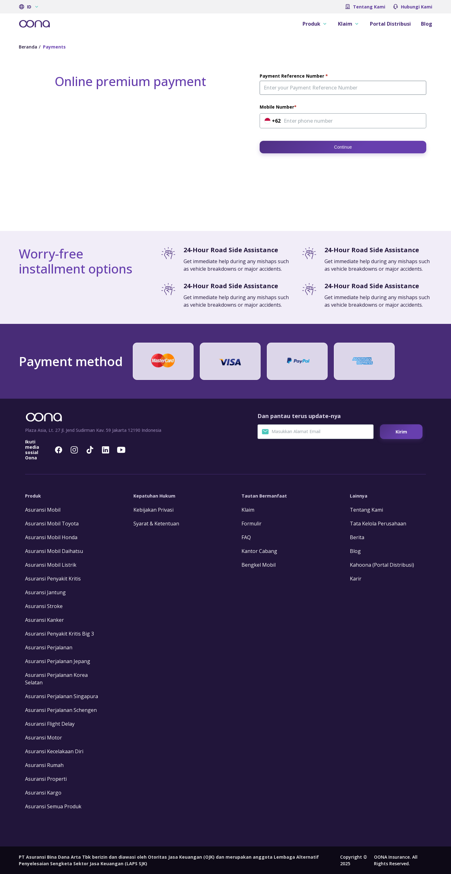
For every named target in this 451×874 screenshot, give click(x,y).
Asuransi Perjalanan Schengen (61, 710)
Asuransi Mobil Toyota (52, 523)
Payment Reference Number (292, 76)
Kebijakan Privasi (153, 509)
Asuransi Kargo (43, 792)
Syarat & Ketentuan (156, 523)
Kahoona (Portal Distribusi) (382, 564)
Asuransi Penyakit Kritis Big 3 (59, 633)
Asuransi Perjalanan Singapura (61, 696)
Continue (343, 147)
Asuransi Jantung (45, 592)
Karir (355, 578)
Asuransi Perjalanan (48, 647)
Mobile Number (277, 107)
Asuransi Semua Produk (53, 806)
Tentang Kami (369, 7)
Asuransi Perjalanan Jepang (57, 661)
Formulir (251, 523)
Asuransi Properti (46, 778)
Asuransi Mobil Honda (51, 537)
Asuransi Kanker (44, 619)
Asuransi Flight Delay (50, 723)
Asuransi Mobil (42, 509)
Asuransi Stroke (44, 606)
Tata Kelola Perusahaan (378, 523)
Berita (357, 537)
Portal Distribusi (390, 23)
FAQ (246, 537)
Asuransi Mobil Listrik (50, 564)
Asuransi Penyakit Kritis (53, 578)
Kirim (401, 432)
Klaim (247, 509)
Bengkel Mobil (258, 564)
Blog (426, 23)
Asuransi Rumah (44, 765)
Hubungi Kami (416, 7)
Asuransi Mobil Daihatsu (54, 551)
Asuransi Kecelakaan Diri (54, 751)
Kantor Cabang (259, 551)
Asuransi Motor (43, 737)
